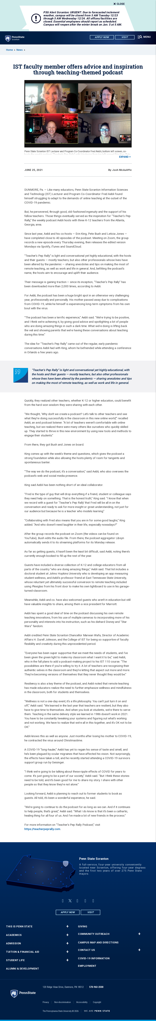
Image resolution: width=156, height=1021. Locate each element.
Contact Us (86, 950)
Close (119, 4)
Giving (82, 926)
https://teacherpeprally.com (42, 829)
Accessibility (81, 1002)
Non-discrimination (62, 1002)
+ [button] (67, 926)
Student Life (15, 960)
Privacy (46, 1002)
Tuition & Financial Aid (22, 951)
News (19, 49)
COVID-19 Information (94, 958)
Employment (87, 965)
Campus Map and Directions (98, 942)
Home (9, 49)
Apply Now (101, 37)
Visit (124, 37)
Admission (13, 943)
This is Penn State (19, 926)
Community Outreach (93, 934)
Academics (14, 935)
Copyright (97, 1002)
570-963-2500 (96, 987)
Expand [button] (124, 156)
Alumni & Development (22, 968)
